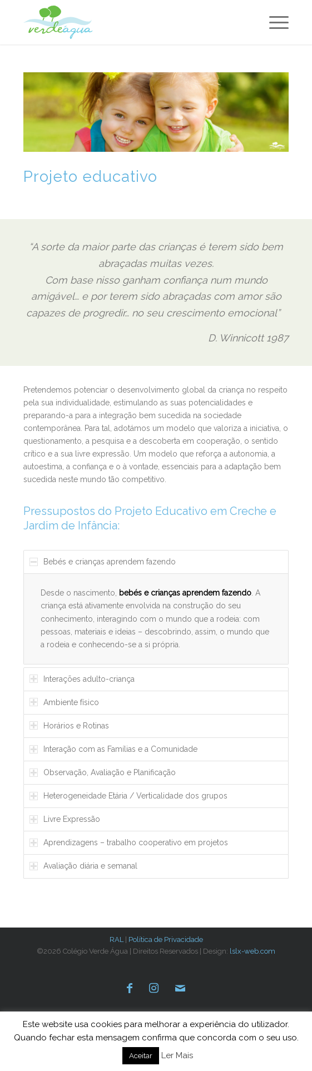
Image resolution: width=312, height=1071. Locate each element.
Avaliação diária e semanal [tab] (83, 865)
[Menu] (273, 22)
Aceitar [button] (140, 1056)
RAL (116, 939)
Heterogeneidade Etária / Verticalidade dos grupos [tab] (128, 795)
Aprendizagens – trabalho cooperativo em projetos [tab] (128, 842)
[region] (156, 618)
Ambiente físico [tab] (64, 702)
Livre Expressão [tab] (64, 819)
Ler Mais (177, 1055)
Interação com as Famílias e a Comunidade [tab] (113, 749)
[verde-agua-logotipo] (76, 22)
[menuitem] (273, 22)
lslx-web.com (252, 951)
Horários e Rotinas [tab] (69, 725)
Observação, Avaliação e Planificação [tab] (102, 772)
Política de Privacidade (165, 939)
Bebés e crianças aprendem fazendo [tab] (102, 561)
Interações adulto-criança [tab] (82, 679)
